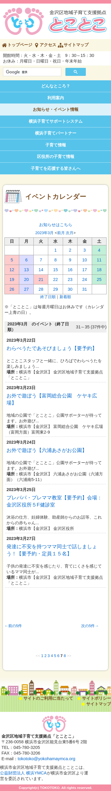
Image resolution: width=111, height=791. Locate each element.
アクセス (48, 44)
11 (99, 260)
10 (84, 260)
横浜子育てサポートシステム (56, 121)
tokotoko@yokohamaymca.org (46, 758)
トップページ (19, 44)
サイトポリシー (96, 698)
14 (40, 269)
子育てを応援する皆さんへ (56, 168)
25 (99, 279)
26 (11, 289)
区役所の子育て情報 (55, 156)
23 (70, 279)
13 (26, 269)
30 (70, 289)
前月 (61, 233)
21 (40, 279)
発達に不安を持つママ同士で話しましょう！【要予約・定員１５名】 (52, 550)
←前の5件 (13, 626)
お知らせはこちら (55, 224)
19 (11, 279)
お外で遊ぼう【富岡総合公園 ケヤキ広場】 (52, 399)
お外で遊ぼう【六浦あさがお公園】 (47, 450)
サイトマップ (76, 44)
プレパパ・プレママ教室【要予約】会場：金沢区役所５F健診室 (54, 501)
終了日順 (48, 297)
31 (84, 289)
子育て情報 (55, 145)
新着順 (65, 297)
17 (84, 269)
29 (55, 289)
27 (26, 289)
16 (70, 269)
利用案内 (55, 97)
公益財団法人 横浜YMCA (23, 773)
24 (84, 279)
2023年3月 (44, 233)
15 (55, 269)
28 (40, 289)
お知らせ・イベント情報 (55, 109)
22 (55, 279)
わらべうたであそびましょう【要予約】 (52, 348)
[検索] (31, 72)
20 (26, 279)
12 (11, 269)
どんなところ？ (55, 86)
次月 (69, 233)
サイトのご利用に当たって (48, 698)
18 (99, 269)
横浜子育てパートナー (55, 133)
